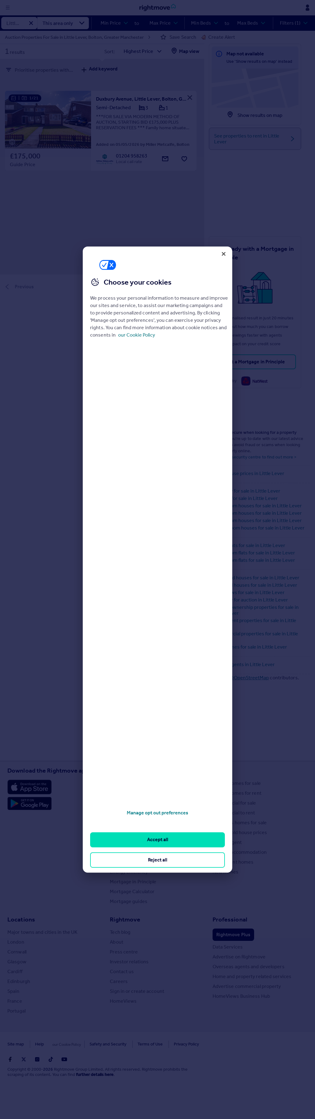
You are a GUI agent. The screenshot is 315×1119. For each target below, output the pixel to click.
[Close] (223, 254)
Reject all (157, 860)
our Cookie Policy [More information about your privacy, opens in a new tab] (136, 335)
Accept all (157, 840)
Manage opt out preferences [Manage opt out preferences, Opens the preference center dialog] (157, 813)
